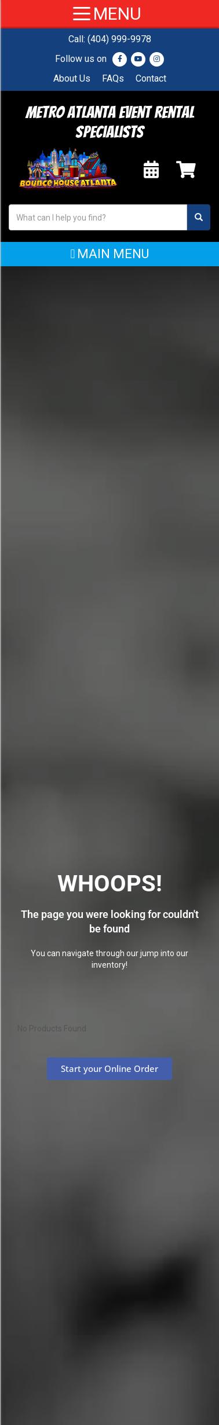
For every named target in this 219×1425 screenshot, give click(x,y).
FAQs (113, 78)
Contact (151, 78)
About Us (71, 78)
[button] (109, 254)
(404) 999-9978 (119, 39)
